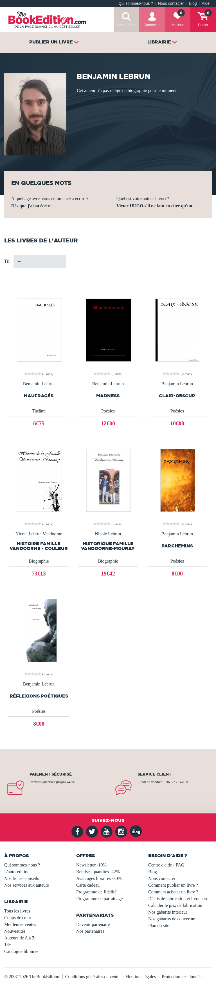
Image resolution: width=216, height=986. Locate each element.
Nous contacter (171, 3)
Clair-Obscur (177, 395)
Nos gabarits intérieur (167, 912)
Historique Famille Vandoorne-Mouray (108, 546)
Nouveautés (15, 931)
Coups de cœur (17, 917)
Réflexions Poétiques (39, 696)
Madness (108, 395)
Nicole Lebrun (108, 534)
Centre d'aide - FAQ (166, 865)
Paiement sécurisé (51, 774)
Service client (154, 774)
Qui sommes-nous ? (135, 3)
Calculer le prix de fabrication (175, 905)
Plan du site (158, 925)
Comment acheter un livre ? (173, 891)
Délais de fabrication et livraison (177, 898)
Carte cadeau (88, 885)
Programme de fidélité (96, 891)
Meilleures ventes (20, 924)
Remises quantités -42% (98, 871)
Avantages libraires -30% (99, 878)
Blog (193, 3)
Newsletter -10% (91, 865)
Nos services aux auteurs (26, 885)
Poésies (108, 411)
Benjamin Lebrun (39, 384)
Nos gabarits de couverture (172, 918)
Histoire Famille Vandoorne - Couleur (39, 546)
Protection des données (182, 976)
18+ (7, 944)
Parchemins (177, 546)
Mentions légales (140, 976)
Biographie (39, 561)
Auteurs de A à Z (19, 937)
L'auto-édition (17, 871)
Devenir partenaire (93, 924)
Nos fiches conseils (21, 878)
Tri (7, 261)
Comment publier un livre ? (173, 885)
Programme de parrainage (99, 898)
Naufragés (38, 395)
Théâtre (39, 411)
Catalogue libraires (21, 951)
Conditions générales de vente (92, 976)
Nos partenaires (90, 931)
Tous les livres (17, 911)
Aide (206, 3)
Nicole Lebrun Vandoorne (38, 534)
